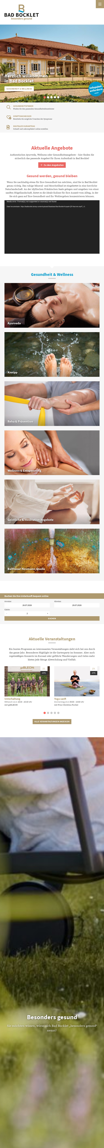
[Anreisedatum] (27, 605)
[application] (52, 227)
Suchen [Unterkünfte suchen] (52, 618)
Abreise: (57, 601)
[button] (45, 97)
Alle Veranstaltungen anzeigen (51, 721)
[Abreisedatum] (77, 605)
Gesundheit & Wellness (19, 88)
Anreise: (7, 601)
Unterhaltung (12, 698)
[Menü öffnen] (100, 4)
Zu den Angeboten (52, 165)
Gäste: (7, 609)
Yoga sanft (60, 698)
